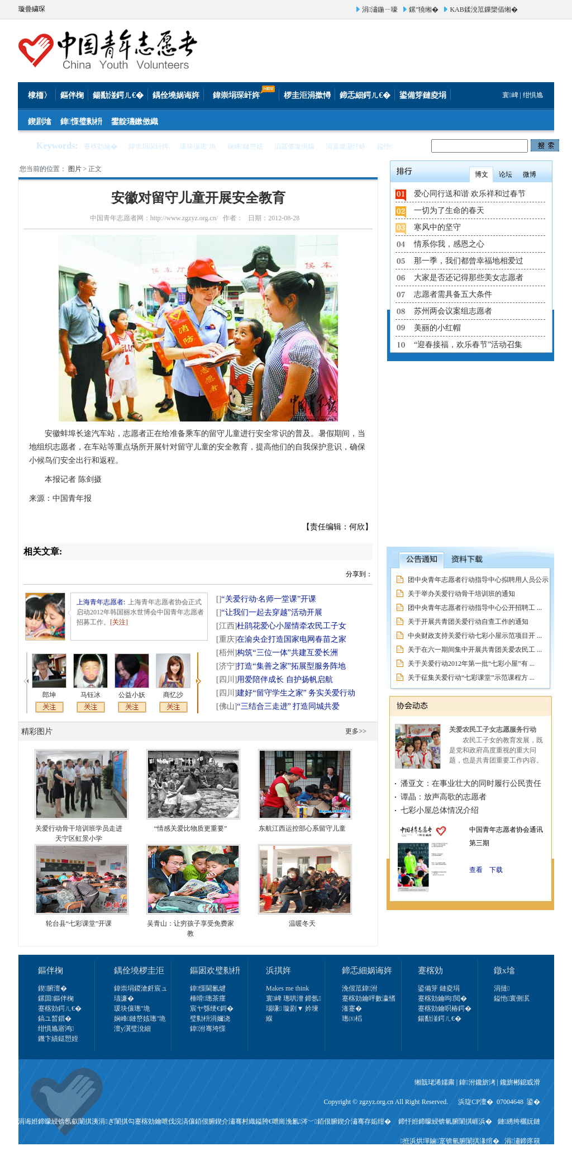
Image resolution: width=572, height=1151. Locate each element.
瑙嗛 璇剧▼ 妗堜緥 (292, 1013)
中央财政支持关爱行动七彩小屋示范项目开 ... (475, 636)
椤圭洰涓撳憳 (307, 95)
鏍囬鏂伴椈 (56, 998)
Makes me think (287, 988)
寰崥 (510, 95)
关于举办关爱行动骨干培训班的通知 (461, 594)
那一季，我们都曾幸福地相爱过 (468, 261)
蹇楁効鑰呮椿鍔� (444, 1008)
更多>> (355, 731)
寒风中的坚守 (437, 227)
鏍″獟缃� (423, 9)
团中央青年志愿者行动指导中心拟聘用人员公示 (478, 580)
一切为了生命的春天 (449, 210)
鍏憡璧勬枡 (81, 121)
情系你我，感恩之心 (449, 244)
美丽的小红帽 (437, 328)
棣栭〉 (39, 95)
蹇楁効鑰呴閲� (442, 998)
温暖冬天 (302, 923)
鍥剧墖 (39, 121)
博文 (481, 174)
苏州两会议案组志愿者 (453, 311)
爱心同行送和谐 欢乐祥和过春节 (470, 194)
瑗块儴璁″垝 (132, 1008)
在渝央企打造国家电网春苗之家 (281, 639)
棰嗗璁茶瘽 (208, 998)
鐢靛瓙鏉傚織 (134, 121)
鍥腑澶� (52, 988)
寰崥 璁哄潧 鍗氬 (293, 998)
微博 (529, 174)
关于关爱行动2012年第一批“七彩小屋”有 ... (471, 663)
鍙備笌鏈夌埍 (422, 95)
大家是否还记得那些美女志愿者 (468, 277)
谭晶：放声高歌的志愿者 (444, 797)
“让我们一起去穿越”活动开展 (269, 612)
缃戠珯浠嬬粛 (434, 1082)
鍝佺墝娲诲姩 (175, 95)
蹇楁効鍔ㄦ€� (60, 1008)
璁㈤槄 (352, 1018)
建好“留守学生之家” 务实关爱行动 (285, 693)
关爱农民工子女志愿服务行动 (492, 729)
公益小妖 (131, 695)
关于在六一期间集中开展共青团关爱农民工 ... (475, 649)
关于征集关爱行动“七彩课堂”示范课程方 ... (471, 677)
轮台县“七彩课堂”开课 (79, 923)
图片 (75, 169)
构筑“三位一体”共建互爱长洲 (277, 652)
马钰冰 (90, 695)
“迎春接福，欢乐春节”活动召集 (468, 344)
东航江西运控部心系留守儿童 (302, 828)
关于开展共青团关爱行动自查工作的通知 (468, 622)
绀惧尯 (533, 95)
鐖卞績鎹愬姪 (58, 1039)
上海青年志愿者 (100, 602)
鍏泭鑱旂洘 (477, 1082)
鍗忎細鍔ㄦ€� (365, 95)
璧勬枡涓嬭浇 (210, 1018)
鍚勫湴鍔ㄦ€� (118, 95)
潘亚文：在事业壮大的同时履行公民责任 (471, 783)
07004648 (510, 1102)
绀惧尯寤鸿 (56, 1028)
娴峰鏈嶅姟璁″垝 (140, 1018)
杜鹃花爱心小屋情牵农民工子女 (281, 626)
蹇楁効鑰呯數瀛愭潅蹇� (368, 1003)
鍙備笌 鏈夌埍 (439, 988)
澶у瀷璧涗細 (132, 1028)
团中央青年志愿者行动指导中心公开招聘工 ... (475, 608)
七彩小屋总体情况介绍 (440, 810)
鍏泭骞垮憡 (208, 1028)
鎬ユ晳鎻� (55, 1018)
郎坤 (49, 695)
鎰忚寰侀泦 (512, 998)
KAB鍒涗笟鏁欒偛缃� (483, 9)
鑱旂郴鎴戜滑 (520, 1082)
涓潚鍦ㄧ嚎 (380, 9)
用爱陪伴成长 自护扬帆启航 (274, 679)
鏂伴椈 (72, 95)
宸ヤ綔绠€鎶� (211, 1008)
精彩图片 (37, 731)
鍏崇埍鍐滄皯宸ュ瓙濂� (141, 993)
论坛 (505, 174)
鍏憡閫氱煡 (208, 988)
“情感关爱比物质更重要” (190, 828)
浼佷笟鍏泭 (360, 988)
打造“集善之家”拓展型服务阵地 (281, 666)
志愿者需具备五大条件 (453, 294)
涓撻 (501, 988)
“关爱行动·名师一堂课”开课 (266, 599)
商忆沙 (173, 695)
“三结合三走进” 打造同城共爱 (278, 706)
